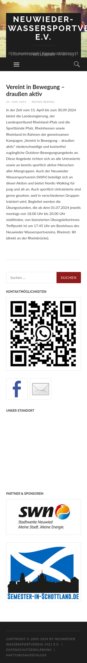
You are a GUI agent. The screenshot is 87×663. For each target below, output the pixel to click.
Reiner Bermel (43, 101)
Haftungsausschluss (26, 655)
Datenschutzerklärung (29, 650)
